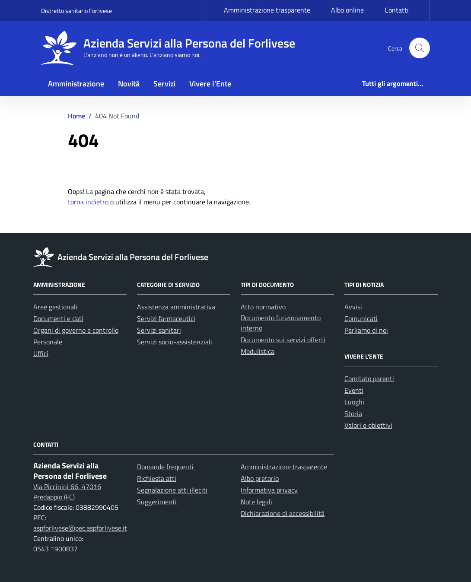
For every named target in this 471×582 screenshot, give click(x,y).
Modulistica (257, 351)
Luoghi (354, 402)
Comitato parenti (369, 378)
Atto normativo (263, 307)
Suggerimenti (157, 501)
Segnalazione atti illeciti (172, 490)
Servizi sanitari (159, 330)
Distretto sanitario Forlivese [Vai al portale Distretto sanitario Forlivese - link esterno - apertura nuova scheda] (76, 10)
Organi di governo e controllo (75, 330)
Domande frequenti (165, 466)
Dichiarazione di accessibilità (283, 513)
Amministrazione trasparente (267, 10)
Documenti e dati (58, 318)
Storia (353, 413)
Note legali (256, 501)
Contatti (397, 10)
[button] (419, 48)
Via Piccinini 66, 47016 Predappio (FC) (67, 491)
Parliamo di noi (366, 330)
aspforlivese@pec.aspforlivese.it (80, 528)
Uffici (40, 353)
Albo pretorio (260, 478)
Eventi (353, 390)
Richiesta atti (156, 478)
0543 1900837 (55, 549)
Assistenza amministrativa (176, 307)
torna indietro (88, 202)
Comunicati (361, 318)
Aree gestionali (55, 307)
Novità (129, 83)
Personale (47, 342)
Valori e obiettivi (368, 425)
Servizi (164, 83)
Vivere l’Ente (210, 83)
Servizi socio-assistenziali (174, 342)
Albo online (347, 10)
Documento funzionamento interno (281, 322)
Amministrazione (76, 83)
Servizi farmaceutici (166, 318)
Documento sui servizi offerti (283, 339)
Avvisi (353, 307)
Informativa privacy (269, 490)
